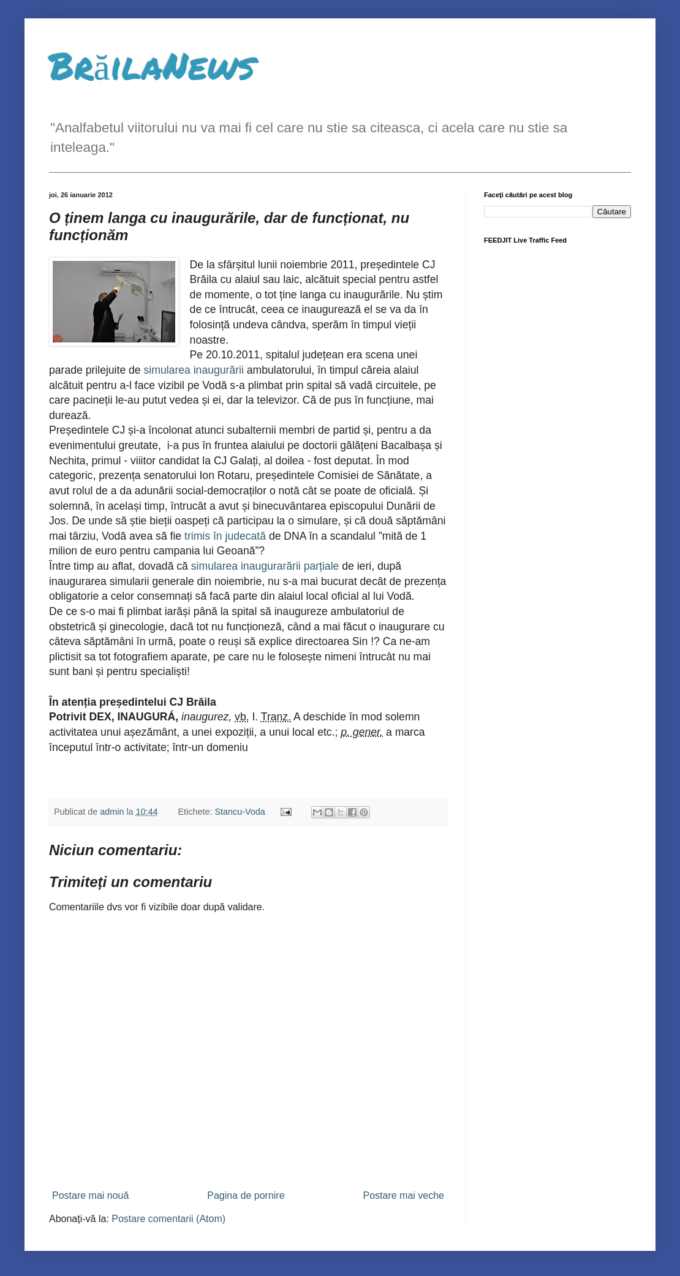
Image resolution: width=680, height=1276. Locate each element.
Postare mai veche (403, 1195)
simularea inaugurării (195, 370)
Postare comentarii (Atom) (168, 1219)
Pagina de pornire (245, 1195)
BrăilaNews (152, 65)
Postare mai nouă (90, 1195)
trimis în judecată (225, 536)
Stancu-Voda (239, 812)
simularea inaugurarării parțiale (265, 566)
